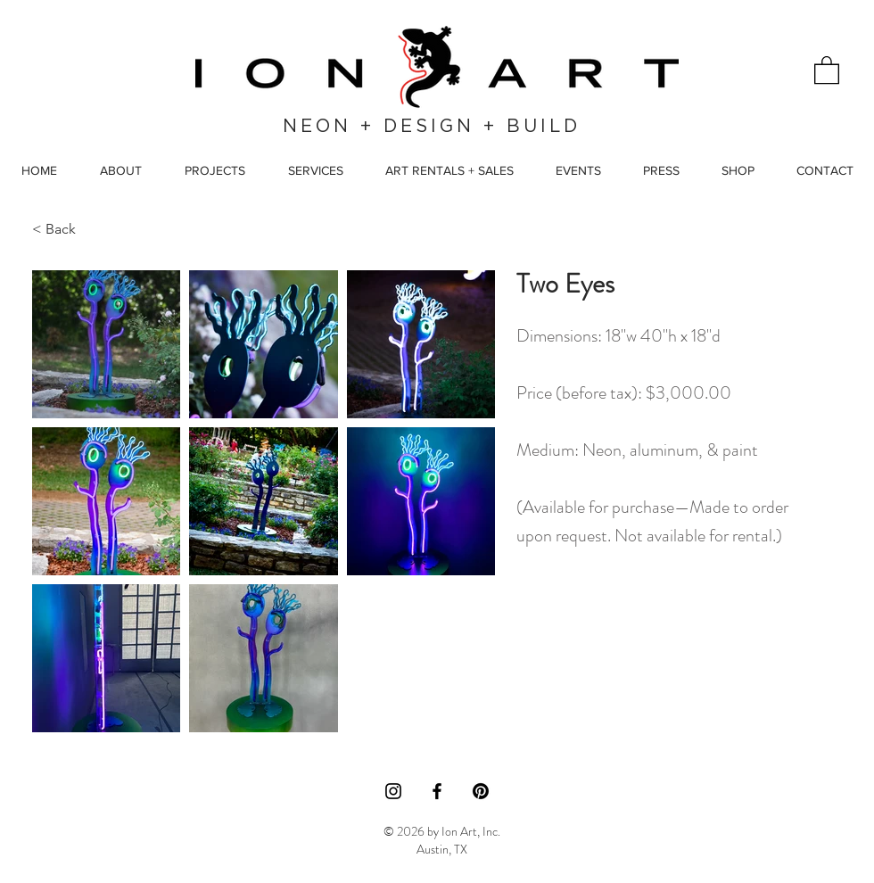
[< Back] (73, 228)
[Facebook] (437, 791)
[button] (826, 69)
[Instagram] (393, 791)
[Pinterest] (480, 791)
